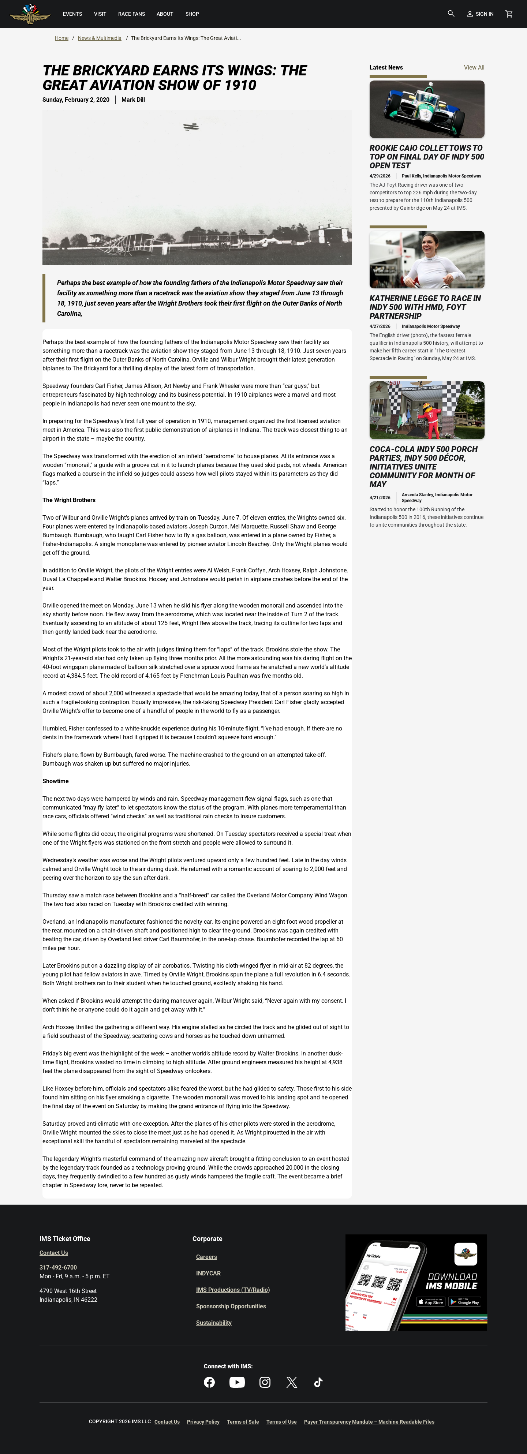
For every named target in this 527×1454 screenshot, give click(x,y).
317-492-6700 (58, 1267)
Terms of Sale (243, 1422)
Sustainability (214, 1322)
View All (474, 67)
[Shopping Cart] (509, 14)
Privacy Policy (203, 1422)
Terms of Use (281, 1422)
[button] (451, 13)
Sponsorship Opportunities (231, 1306)
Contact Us (54, 1252)
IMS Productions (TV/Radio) (233, 1289)
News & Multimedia (100, 38)
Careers (206, 1256)
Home (61, 38)
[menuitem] (72, 14)
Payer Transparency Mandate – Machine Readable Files (369, 1422)
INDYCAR (208, 1273)
